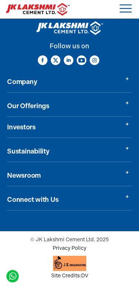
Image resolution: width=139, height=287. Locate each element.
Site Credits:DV (69, 276)
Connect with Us (32, 200)
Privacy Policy (69, 248)
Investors (21, 127)
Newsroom (24, 175)
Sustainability (28, 151)
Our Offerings (28, 106)
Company (22, 82)
